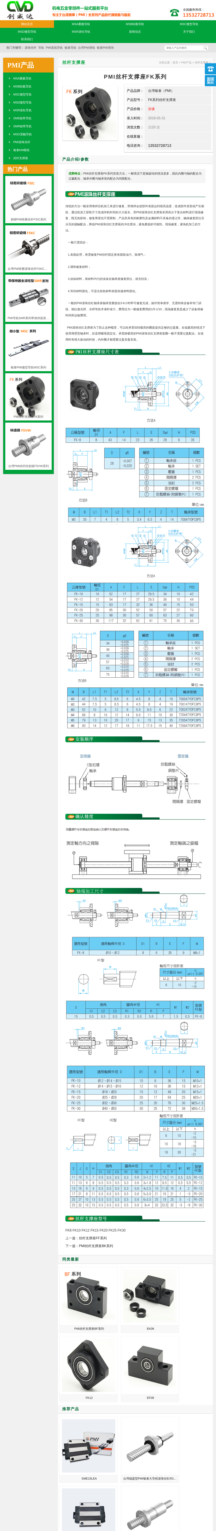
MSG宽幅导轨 (22, 134)
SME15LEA (77, 1364)
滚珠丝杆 (30, 47)
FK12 (155, 1306)
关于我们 (189, 31)
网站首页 (27, 24)
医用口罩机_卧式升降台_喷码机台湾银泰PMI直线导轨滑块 (71, 1411)
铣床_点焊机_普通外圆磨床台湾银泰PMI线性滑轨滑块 (71, 1405)
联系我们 (27, 39)
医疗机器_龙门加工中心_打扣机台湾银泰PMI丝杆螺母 (180, 1441)
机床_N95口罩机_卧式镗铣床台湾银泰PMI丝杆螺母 (71, 1423)
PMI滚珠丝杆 (21, 142)
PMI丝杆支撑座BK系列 (96, 1246)
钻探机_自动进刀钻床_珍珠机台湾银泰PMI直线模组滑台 (71, 1441)
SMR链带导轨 (22, 126)
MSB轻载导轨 (135, 24)
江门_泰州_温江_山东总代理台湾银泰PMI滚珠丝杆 (180, 1429)
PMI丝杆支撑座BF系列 (78, 1306)
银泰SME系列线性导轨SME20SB (156, 1364)
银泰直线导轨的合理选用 (70, 1429)
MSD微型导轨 (27, 31)
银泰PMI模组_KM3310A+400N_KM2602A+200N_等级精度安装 (71, 1447)
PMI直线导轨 (54, 47)
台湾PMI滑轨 (86, 47)
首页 (175, 62)
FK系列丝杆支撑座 (162, 100)
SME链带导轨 (22, 118)
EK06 (116, 1306)
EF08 (193, 1306)
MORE (97, 1394)
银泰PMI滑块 (105, 47)
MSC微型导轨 (189, 24)
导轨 (41, 47)
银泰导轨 (70, 47)
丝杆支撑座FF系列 (93, 1238)
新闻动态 (135, 31)
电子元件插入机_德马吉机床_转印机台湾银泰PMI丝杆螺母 (71, 1417)
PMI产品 (20, 65)
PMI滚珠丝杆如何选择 (177, 1435)
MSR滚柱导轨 (81, 31)
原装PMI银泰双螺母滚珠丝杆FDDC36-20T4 (194, 1364)
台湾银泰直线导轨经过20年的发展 (71, 1435)
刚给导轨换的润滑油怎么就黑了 (180, 1405)
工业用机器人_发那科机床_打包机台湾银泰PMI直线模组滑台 (180, 1447)
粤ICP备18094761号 (153, 1506)
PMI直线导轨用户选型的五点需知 (180, 1423)
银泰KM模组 (21, 150)
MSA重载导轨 (81, 24)
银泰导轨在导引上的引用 (179, 1411)
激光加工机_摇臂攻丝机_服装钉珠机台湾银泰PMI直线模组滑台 (180, 1417)
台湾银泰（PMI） (161, 91)
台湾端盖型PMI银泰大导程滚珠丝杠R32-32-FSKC (117, 1364)
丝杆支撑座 (20, 158)
